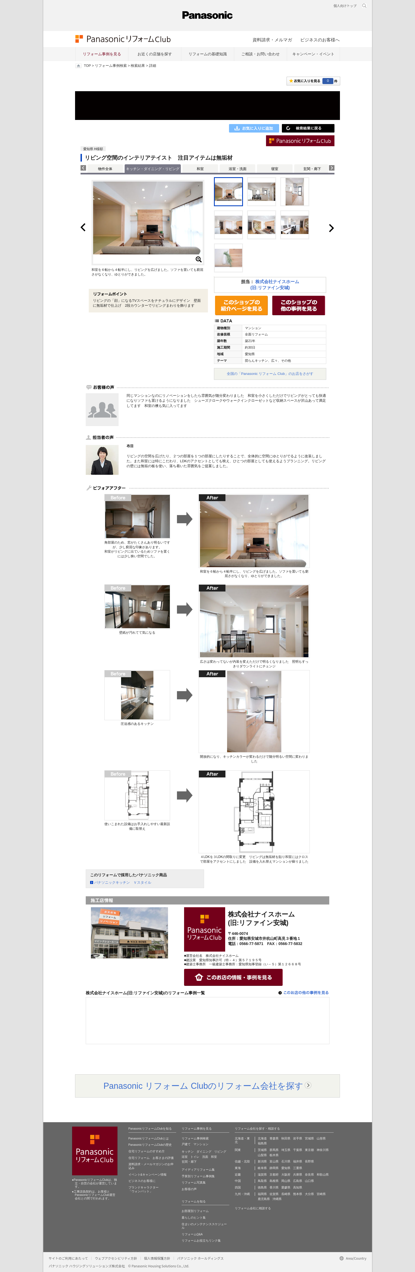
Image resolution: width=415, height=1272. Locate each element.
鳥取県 (262, 1180)
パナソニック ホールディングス (200, 1258)
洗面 (205, 1156)
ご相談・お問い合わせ (260, 54)
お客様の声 (189, 1189)
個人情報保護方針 (157, 1258)
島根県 (274, 1180)
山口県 (309, 1180)
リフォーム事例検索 (111, 66)
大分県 (309, 1194)
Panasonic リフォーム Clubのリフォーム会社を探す (204, 1085)
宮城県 (309, 1138)
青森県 (274, 1138)
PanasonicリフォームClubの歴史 (150, 1144)
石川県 (285, 1161)
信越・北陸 (242, 1161)
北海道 (262, 1138)
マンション (200, 1144)
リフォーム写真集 (194, 1182)
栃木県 (274, 1155)
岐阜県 (262, 1168)
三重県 (297, 1168)
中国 (238, 1180)
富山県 (274, 1161)
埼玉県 (285, 1150)
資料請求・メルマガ (272, 39)
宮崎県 (321, 1194)
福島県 (262, 1143)
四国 (238, 1187)
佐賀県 (274, 1194)
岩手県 (297, 1138)
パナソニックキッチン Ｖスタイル (122, 882)
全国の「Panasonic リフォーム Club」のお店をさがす (270, 374)
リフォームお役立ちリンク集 (201, 1240)
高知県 (297, 1187)
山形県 (321, 1138)
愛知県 (285, 1168)
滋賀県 (262, 1174)
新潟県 (262, 1161)
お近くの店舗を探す (155, 54)
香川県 (274, 1187)
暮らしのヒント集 (194, 1217)
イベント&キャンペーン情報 (147, 1174)
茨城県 (262, 1150)
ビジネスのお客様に (142, 1180)
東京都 (309, 1150)
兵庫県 (297, 1174)
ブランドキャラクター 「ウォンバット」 (143, 1189)
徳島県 (262, 1187)
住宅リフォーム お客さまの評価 (151, 1157)
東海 (238, 1168)
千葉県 (297, 1150)
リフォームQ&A (192, 1234)
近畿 (238, 1174)
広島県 (297, 1180)
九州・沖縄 (242, 1194)
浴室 (185, 1156)
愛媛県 (285, 1187)
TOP (87, 66)
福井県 (297, 1161)
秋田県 (285, 1138)
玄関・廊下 (312, 169)
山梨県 (262, 1155)
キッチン (188, 1151)
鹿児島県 (264, 1199)
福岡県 (262, 1194)
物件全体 (105, 169)
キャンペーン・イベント (313, 54)
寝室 (274, 169)
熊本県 (297, 1194)
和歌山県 (323, 1174)
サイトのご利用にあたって (68, 1258)
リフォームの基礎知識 (207, 54)
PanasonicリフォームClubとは (148, 1138)
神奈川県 (323, 1150)
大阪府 (285, 1174)
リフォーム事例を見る (102, 54)
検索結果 (138, 66)
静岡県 (274, 1168)
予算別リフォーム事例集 (198, 1176)
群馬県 (274, 1150)
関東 (238, 1150)
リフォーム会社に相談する (253, 1208)
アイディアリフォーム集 (198, 1169)
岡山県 (285, 1180)
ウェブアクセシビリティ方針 (116, 1258)
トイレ (194, 1156)
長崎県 (285, 1194)
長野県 (309, 1161)
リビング (220, 1151)
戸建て (186, 1144)
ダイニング (203, 1151)
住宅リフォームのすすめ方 (146, 1151)
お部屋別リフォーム (195, 1211)
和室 (200, 169)
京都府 (274, 1174)
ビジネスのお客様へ (320, 39)
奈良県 (309, 1174)
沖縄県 (277, 1199)
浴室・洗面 (238, 169)
